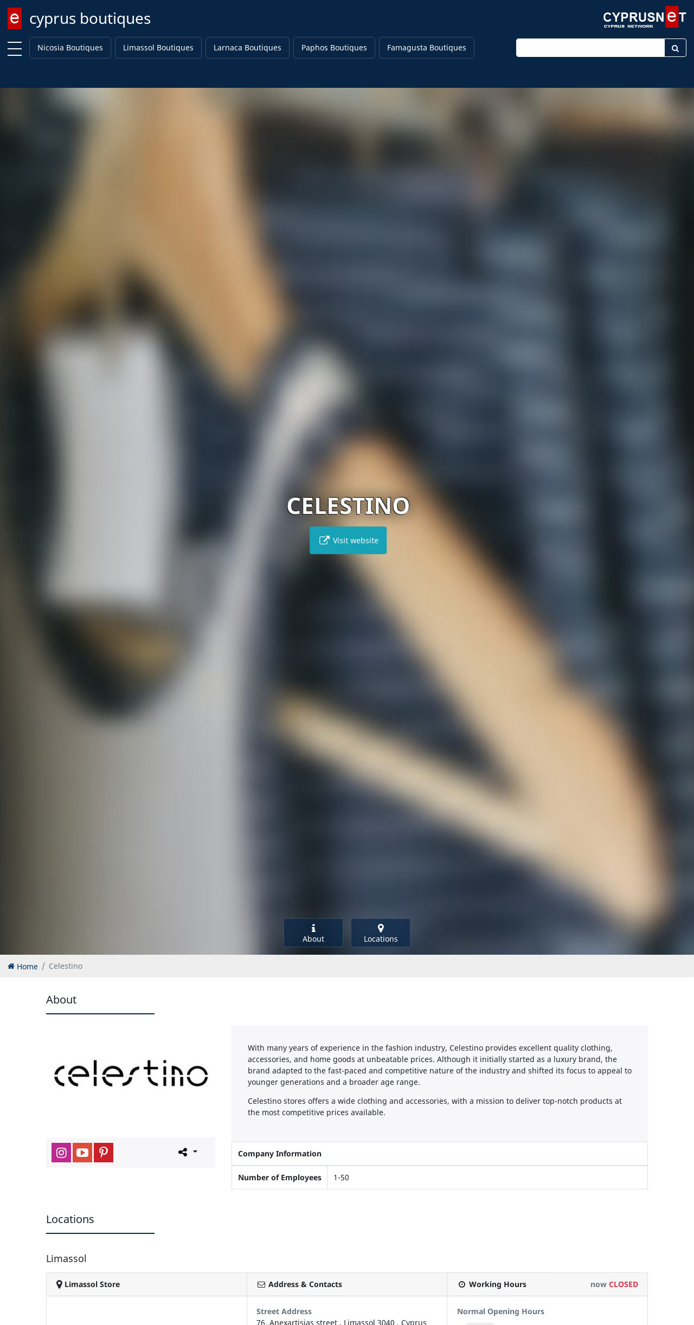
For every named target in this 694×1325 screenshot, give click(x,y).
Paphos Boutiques (334, 47)
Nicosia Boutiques (70, 47)
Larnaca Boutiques (247, 47)
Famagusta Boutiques (426, 47)
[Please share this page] (187, 1152)
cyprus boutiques (90, 18)
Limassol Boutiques (158, 47)
